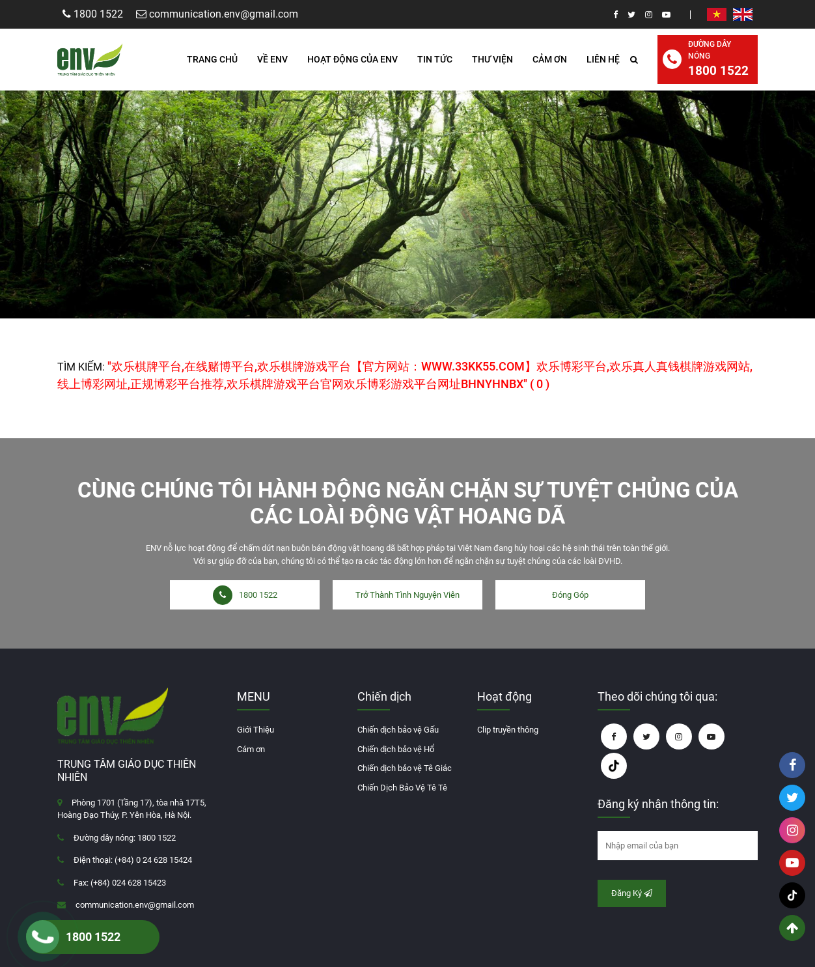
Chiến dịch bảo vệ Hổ (395, 749)
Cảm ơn (549, 59)
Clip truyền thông (507, 730)
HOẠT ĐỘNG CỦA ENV (352, 59)
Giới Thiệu (255, 730)
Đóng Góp (570, 595)
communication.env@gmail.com (135, 905)
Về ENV (272, 59)
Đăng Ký (631, 893)
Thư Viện (492, 59)
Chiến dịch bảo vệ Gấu (398, 730)
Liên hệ (603, 59)
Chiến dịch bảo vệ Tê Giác (404, 768)
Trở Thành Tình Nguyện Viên (407, 595)
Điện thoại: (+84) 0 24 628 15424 (133, 860)
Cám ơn (251, 749)
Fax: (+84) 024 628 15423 (120, 883)
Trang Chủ (212, 59)
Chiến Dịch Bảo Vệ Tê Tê (402, 787)
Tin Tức (434, 59)
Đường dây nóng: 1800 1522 (125, 838)
